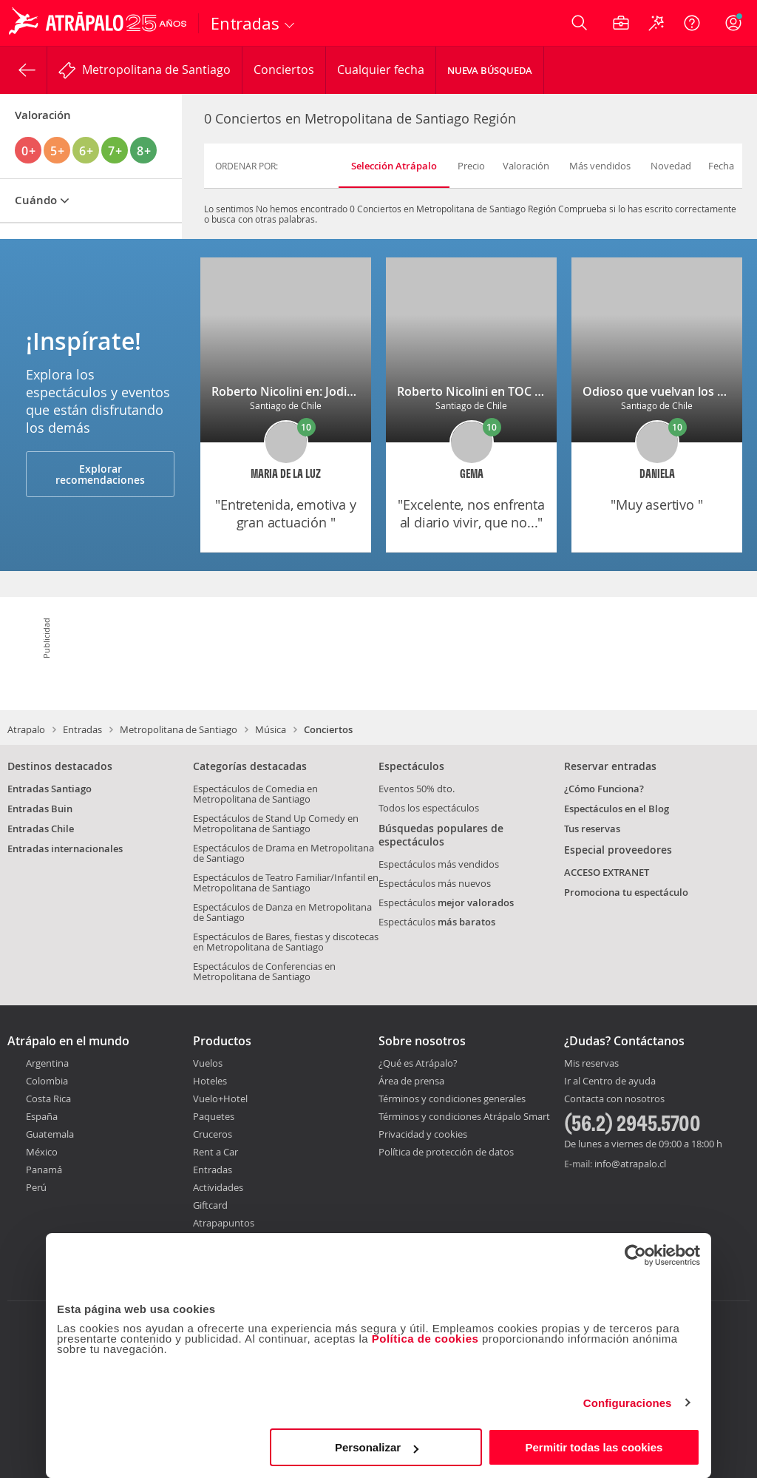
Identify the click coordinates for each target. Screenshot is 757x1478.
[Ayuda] (692, 23)
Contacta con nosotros (614, 1099)
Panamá (44, 1169)
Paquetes (213, 1116)
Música (270, 729)
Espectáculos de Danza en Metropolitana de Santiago (282, 912)
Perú (36, 1187)
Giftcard (210, 1205)
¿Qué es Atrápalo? (418, 1063)
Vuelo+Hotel (220, 1098)
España (42, 1116)
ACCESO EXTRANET (606, 872)
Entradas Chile (40, 828)
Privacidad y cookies (422, 1134)
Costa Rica (48, 1098)
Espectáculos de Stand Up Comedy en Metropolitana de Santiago (276, 823)
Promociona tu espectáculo (626, 892)
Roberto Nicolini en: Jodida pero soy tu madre (339, 391)
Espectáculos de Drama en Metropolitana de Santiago (283, 853)
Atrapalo (26, 729)
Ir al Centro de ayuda (610, 1081)
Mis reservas (591, 1064)
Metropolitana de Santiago (178, 729)
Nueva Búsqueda (489, 70)
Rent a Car (215, 1151)
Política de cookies (425, 1338)
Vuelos (208, 1063)
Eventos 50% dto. (416, 788)
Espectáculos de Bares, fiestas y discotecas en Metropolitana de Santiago (285, 942)
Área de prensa (411, 1080)
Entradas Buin (39, 808)
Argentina (47, 1063)
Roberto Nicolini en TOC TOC (477, 391)
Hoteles (210, 1080)
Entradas (82, 729)
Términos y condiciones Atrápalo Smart (464, 1116)
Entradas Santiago (49, 788)
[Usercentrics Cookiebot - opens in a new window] (635, 1255)
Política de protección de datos (446, 1151)
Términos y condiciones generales (452, 1098)
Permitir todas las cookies (593, 1447)
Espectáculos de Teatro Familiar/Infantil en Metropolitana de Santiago (285, 882)
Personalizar (376, 1447)
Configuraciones (627, 1403)
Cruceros (212, 1134)
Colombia (47, 1080)
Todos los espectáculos (428, 807)
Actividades (218, 1187)
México (42, 1151)
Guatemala (50, 1134)
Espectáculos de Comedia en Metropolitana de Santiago (255, 794)
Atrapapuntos (223, 1222)
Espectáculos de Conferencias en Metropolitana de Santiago (264, 971)
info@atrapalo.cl (630, 1163)
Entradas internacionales (65, 848)
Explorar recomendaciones (100, 474)
